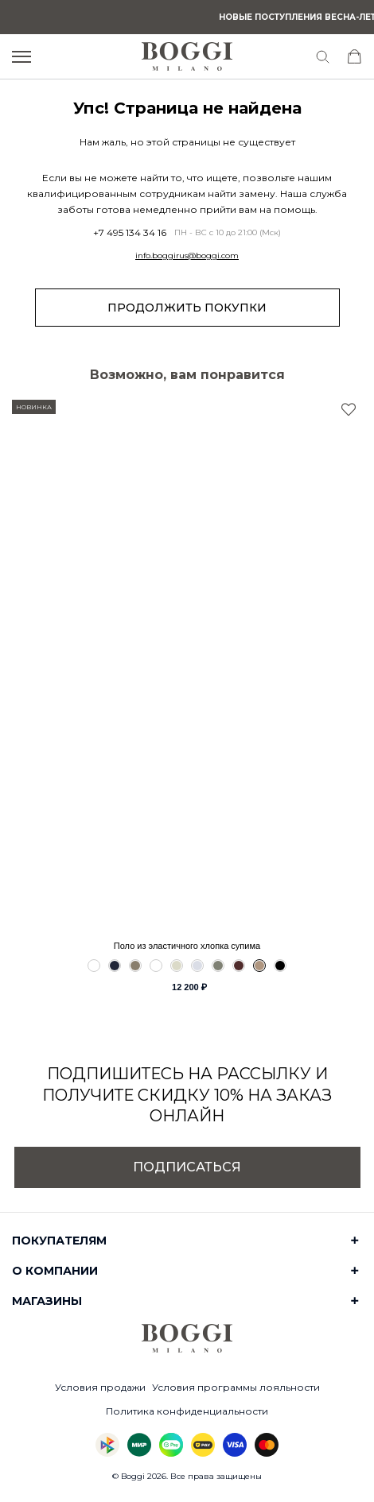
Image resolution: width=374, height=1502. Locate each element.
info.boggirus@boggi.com (187, 256)
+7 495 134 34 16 (129, 232)
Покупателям (59, 1240)
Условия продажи (100, 1387)
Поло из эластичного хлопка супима (187, 945)
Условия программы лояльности (236, 1387)
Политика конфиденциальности (187, 1411)
